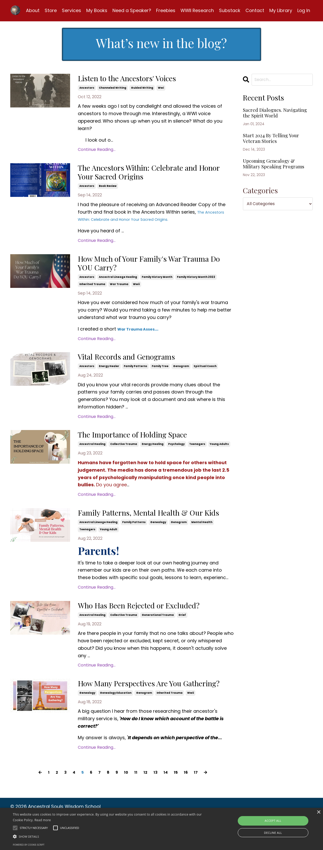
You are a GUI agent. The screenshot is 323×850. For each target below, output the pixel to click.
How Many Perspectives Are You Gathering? (144, 712)
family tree (160, 374)
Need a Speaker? (130, 9)
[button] (109, 836)
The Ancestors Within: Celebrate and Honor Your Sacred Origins (155, 174)
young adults (219, 453)
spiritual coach (205, 374)
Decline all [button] (273, 833)
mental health (201, 543)
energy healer (109, 374)
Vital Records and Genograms (140, 364)
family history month (157, 284)
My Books (95, 9)
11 (136, 806)
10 (125, 806)
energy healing (153, 453)
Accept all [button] (273, 820)
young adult (108, 550)
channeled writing (112, 88)
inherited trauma (92, 291)
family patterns (135, 374)
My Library (280, 9)
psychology (176, 453)
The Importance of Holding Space (148, 443)
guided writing (142, 88)
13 (157, 806)
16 (190, 806)
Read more (42, 820)
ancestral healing (92, 453)
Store (48, 9)
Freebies (164, 9)
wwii (136, 291)
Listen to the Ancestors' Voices (141, 78)
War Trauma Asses (140, 335)
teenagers (197, 453)
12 (146, 806)
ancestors (86, 88)
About (30, 9)
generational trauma (158, 637)
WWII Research (196, 9)
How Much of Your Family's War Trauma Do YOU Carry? (143, 269)
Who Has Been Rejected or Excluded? (156, 627)
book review (108, 189)
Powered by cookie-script (28, 844)
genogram (181, 374)
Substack (229, 9)
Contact (254, 9)
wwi (161, 88)
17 (201, 806)
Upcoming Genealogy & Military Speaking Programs (276, 183)
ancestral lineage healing (118, 284)
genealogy (158, 543)
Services (69, 9)
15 (179, 806)
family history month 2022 (196, 284)
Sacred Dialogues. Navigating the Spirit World (271, 118)
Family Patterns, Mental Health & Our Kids (156, 528)
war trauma (119, 291)
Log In (303, 9)
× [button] (318, 812)
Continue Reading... (97, 149)
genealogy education (115, 727)
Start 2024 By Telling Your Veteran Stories (271, 150)
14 (168, 806)
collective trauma (123, 453)
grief (182, 637)
